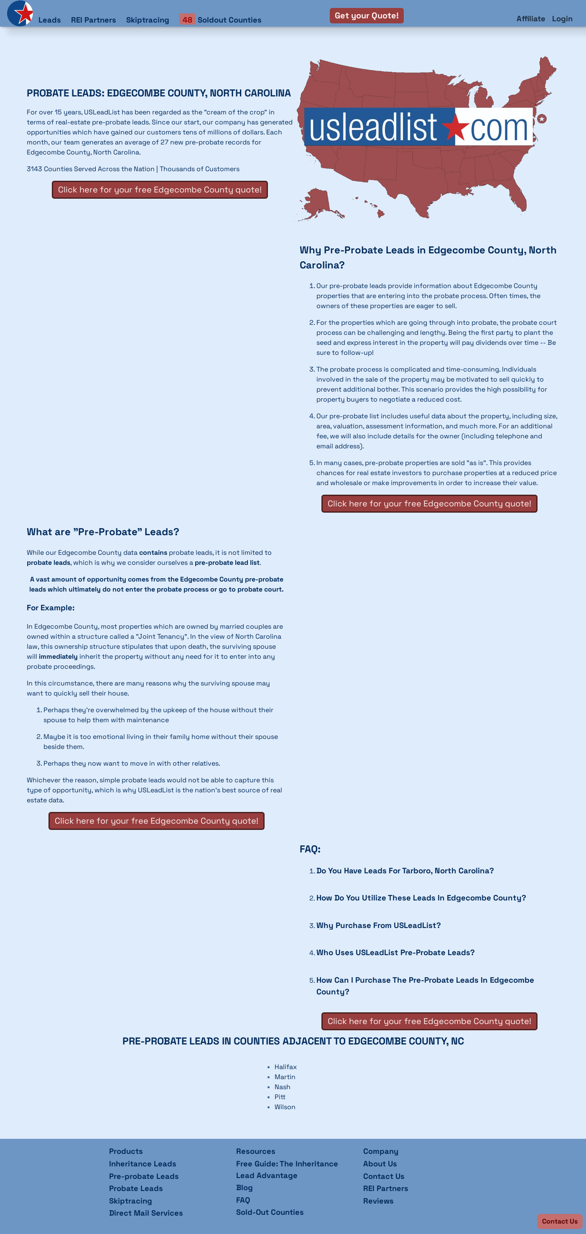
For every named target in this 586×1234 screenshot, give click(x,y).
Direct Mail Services (146, 1213)
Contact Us (384, 1176)
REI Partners (93, 20)
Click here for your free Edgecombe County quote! (160, 189)
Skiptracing (147, 20)
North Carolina (116, 152)
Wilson (285, 1107)
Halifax (286, 1066)
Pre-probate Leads (144, 1176)
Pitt (280, 1096)
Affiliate (531, 18)
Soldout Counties (220, 19)
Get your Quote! (367, 15)
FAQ (243, 1200)
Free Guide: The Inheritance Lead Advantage (287, 1169)
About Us (380, 1163)
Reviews (378, 1201)
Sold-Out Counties (270, 1212)
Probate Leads (136, 1188)
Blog (244, 1187)
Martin (285, 1076)
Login (562, 18)
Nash (282, 1086)
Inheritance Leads (142, 1163)
